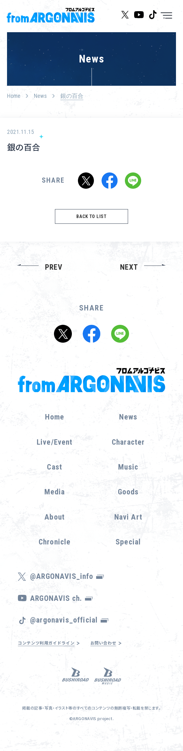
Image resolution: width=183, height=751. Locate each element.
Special (128, 549)
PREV (54, 274)
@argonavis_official (69, 627)
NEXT (129, 274)
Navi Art (128, 524)
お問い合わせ (119, 651)
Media (54, 499)
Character (128, 449)
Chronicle (55, 549)
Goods (128, 499)
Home (13, 96)
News (40, 96)
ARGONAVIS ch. (61, 606)
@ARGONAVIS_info (67, 584)
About (54, 524)
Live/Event (55, 449)
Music (128, 474)
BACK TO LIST (91, 222)
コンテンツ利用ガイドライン (53, 651)
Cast (54, 474)
